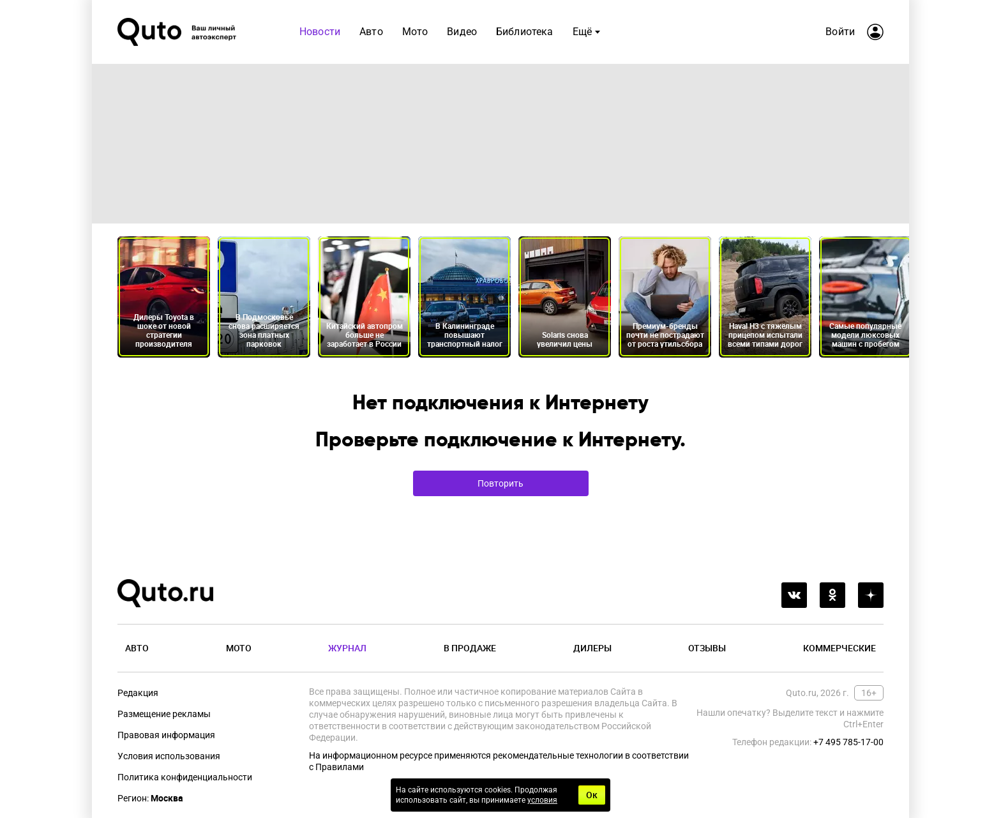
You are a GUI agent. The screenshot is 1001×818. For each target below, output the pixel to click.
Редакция (137, 693)
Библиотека (524, 32)
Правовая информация (166, 735)
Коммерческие (839, 648)
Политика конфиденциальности (184, 777)
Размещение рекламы (164, 714)
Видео (462, 32)
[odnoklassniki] (832, 595)
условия (542, 800)
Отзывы (707, 648)
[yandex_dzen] (871, 595)
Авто (371, 32)
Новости (319, 32)
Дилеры (592, 648)
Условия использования (168, 756)
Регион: (150, 798)
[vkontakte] (794, 595)
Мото (415, 32)
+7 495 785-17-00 (848, 742)
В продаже (470, 648)
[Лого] (178, 32)
